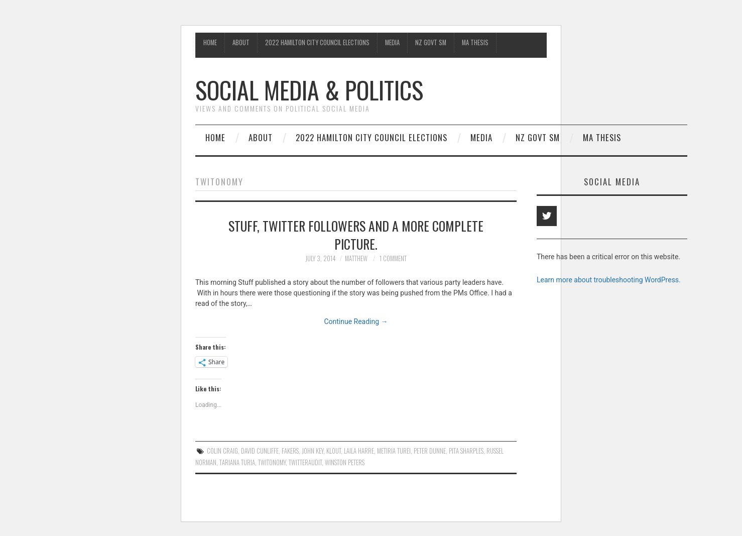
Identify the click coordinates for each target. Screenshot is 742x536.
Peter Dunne (430, 451)
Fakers (290, 451)
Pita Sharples (466, 451)
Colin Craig (222, 451)
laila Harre (359, 451)
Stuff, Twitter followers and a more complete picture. (355, 234)
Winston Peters (344, 462)
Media (392, 42)
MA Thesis (475, 42)
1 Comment (393, 258)
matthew (356, 258)
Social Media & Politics (309, 90)
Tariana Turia (237, 462)
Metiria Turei (394, 451)
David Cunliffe (260, 451)
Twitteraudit (305, 462)
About (241, 42)
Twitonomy (272, 462)
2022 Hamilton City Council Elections (317, 42)
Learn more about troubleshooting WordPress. (609, 280)
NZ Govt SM (430, 42)
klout (333, 451)
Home (210, 42)
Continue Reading (356, 321)
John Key (312, 451)
